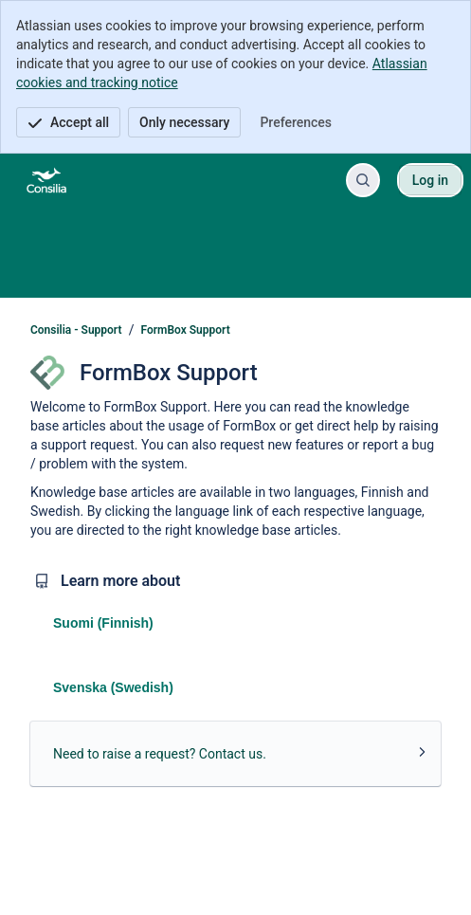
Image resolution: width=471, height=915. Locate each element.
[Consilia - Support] (46, 180)
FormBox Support (185, 330)
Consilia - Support (76, 330)
